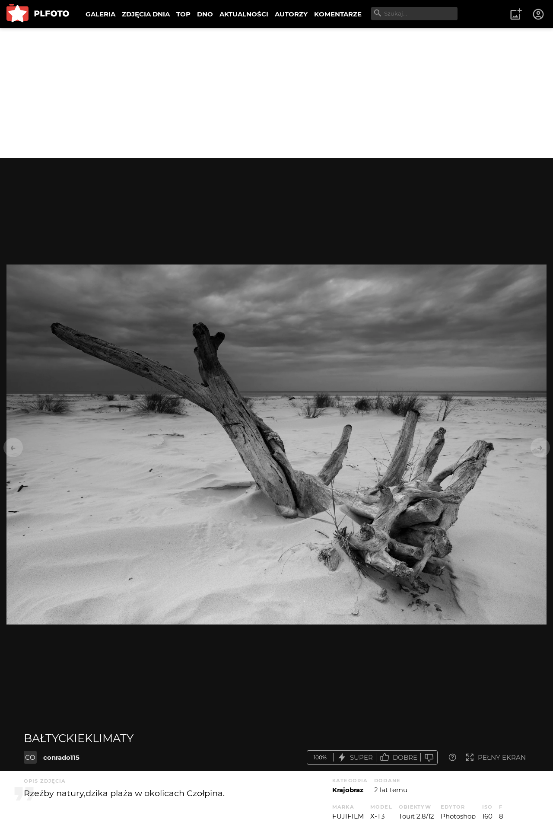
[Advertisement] (276, 92)
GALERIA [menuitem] (100, 14)
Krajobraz (347, 790)
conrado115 (61, 757)
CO (30, 757)
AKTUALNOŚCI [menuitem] (243, 14)
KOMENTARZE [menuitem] (338, 14)
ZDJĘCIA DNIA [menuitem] (146, 14)
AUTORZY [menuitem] (291, 14)
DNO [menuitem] (205, 14)
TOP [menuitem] (183, 14)
